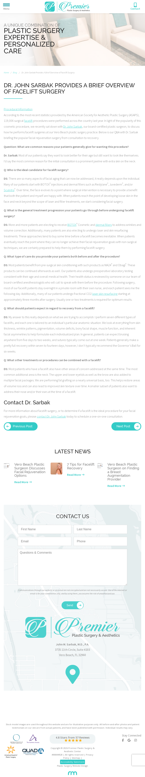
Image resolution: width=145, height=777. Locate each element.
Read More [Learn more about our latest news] (21, 482)
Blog (15, 72)
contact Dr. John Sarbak (51, 416)
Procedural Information (18, 109)
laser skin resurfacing (104, 294)
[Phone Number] (135, 7)
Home (6, 72)
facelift (28, 121)
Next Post (123, 426)
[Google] (131, 740)
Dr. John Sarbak (72, 126)
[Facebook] (125, 740)
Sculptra (9, 190)
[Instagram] (137, 740)
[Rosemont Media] (73, 772)
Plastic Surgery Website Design (72, 765)
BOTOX (71, 225)
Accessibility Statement (72, 761)
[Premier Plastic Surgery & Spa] (67, 6)
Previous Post (22, 426)
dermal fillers (104, 225)
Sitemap (76, 757)
